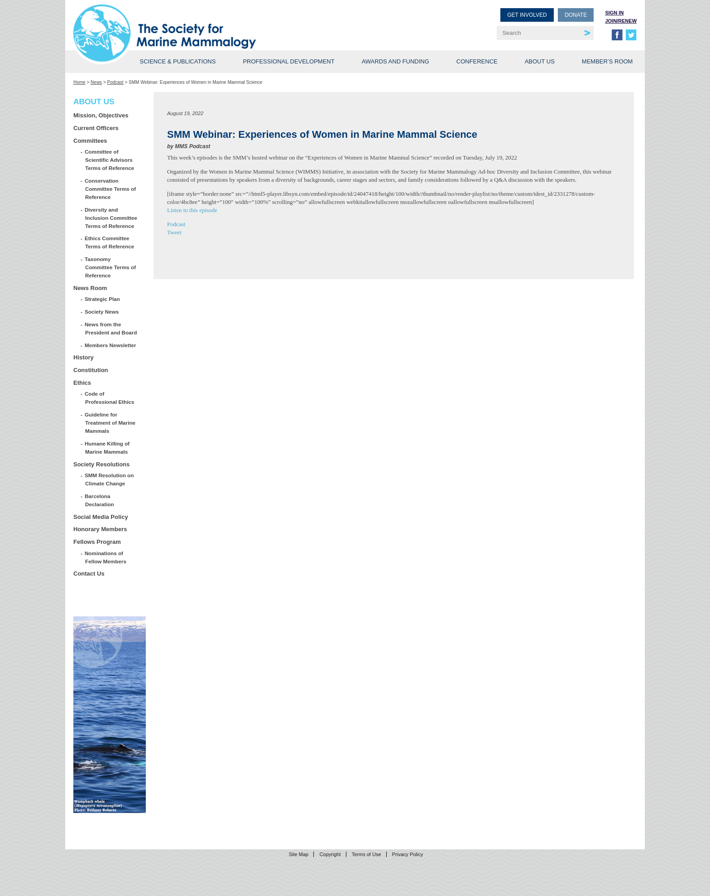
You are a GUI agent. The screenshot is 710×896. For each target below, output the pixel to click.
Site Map (298, 854)
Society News (102, 312)
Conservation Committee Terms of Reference (110, 189)
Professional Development (288, 61)
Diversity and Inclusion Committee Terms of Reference (111, 218)
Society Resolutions (101, 464)
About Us (540, 61)
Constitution (90, 370)
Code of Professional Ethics (109, 398)
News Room (90, 288)
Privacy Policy (407, 854)
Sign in (614, 12)
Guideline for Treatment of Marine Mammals (110, 423)
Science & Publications (177, 61)
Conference (477, 61)
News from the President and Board (111, 328)
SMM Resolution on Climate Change (109, 479)
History (83, 357)
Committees (90, 140)
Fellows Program (97, 541)
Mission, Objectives (100, 115)
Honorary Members (100, 529)
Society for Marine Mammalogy (215, 21)
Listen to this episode (192, 210)
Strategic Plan (102, 299)
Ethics (82, 382)
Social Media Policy (100, 516)
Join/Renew (621, 21)
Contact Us (89, 573)
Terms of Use (366, 854)
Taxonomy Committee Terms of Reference (110, 267)
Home (79, 82)
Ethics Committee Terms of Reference (109, 242)
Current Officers (96, 128)
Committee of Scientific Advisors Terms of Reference (109, 160)
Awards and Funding (395, 61)
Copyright (330, 854)
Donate (576, 15)
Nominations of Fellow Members (105, 557)
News (96, 82)
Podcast (115, 82)
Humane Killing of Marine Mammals (107, 448)
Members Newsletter (110, 345)
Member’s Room (607, 61)
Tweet (174, 232)
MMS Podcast (192, 146)
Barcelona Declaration (99, 500)
